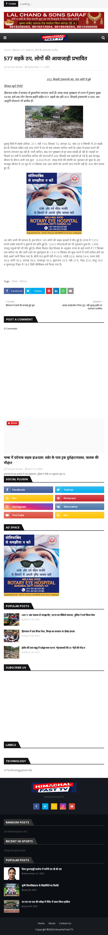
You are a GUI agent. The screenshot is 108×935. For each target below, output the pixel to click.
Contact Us (65, 923)
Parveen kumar (15, 67)
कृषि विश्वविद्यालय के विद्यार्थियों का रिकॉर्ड (40, 885)
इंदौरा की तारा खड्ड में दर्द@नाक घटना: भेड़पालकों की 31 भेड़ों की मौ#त (53, 647)
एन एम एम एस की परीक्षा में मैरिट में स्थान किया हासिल (46, 902)
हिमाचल (16, 50)
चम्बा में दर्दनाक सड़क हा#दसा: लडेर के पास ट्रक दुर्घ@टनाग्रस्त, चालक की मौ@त (51, 460)
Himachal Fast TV (63, 929)
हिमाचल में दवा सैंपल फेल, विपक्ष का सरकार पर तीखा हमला (48, 631)
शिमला (15, 281)
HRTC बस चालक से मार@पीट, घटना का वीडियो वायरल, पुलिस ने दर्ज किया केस (58, 615)
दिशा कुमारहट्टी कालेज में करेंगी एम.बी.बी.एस (42, 869)
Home (7, 50)
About (51, 923)
